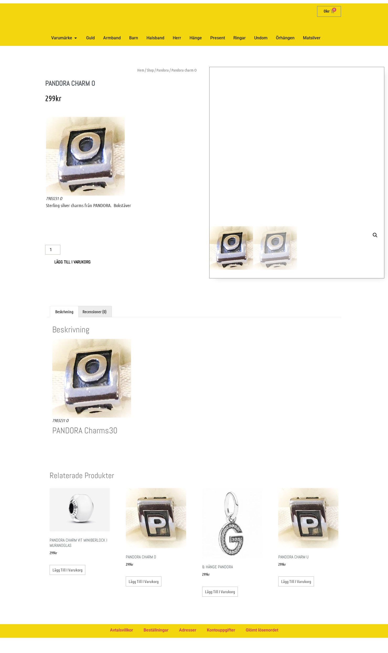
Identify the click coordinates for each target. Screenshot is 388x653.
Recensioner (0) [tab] (94, 326)
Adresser (187, 645)
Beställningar (156, 645)
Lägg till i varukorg (72, 262)
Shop (150, 70)
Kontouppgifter (221, 645)
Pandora (162, 70)
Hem (140, 70)
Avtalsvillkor (121, 645)
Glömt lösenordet (262, 645)
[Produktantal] (52, 250)
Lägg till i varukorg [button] (67, 585)
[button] (375, 76)
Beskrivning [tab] (64, 326)
